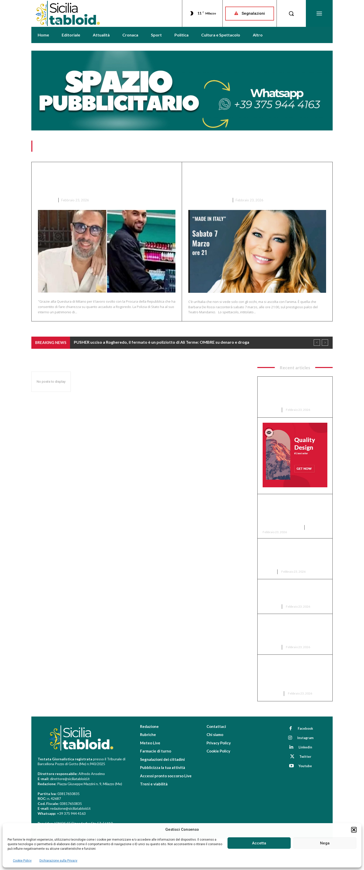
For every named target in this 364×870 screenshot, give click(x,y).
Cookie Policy (22, 860)
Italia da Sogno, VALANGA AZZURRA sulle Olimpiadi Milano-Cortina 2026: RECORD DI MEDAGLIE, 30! (294, 555)
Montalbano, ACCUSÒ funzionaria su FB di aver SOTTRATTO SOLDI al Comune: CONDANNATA (288, 630)
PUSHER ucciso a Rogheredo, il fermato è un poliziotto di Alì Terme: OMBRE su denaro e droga (103, 180)
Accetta (259, 843)
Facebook (305, 728)
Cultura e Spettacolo (208, 200)
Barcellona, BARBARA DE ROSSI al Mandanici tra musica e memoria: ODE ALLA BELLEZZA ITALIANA (249, 180)
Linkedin (305, 747)
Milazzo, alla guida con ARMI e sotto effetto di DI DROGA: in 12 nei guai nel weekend (294, 592)
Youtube (305, 766)
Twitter (305, 757)
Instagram (305, 738)
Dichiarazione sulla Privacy (58, 860)
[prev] (317, 343)
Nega (325, 843)
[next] (325, 343)
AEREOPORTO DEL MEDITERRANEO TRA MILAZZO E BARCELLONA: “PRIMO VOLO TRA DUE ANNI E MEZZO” (294, 674)
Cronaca (46, 200)
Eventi (268, 571)
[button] (353, 829)
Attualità (272, 693)
